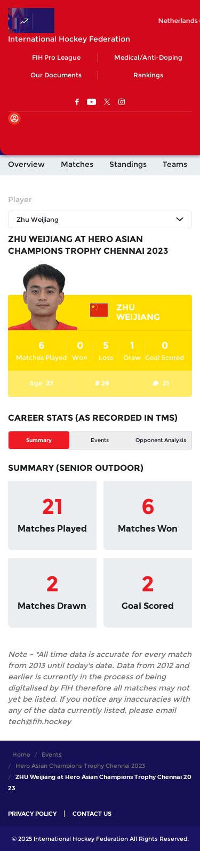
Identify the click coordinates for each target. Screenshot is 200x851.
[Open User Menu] (14, 118)
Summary (39, 440)
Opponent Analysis (160, 440)
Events (100, 440)
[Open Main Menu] (16, 136)
